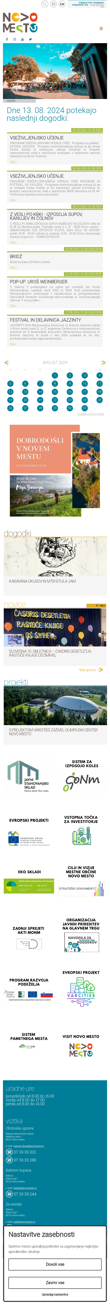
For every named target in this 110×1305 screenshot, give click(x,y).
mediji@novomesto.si (24, 1221)
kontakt (53, 4)
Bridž (16, 256)
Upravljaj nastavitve (55, 1294)
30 (70, 408)
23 (70, 400)
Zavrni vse (55, 1282)
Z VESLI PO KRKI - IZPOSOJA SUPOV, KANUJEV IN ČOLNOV (46, 216)
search (44, 4)
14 (40, 392)
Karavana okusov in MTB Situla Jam (42, 581)
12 (10, 392)
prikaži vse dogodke (90, 414)
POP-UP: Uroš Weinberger (38, 281)
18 (99, 392)
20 (25, 400)
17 (84, 392)
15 (55, 392)
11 (99, 383)
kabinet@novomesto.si (25, 1187)
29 (55, 408)
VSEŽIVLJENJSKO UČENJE (37, 138)
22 (55, 400)
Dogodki (11, 100)
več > (13, 161)
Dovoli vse (55, 1264)
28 (40, 408)
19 (10, 400)
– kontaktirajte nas (88, 4)
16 (70, 392)
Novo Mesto (29, 22)
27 (25, 408)
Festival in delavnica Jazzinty (45, 320)
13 (25, 392)
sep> (103, 363)
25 (99, 400)
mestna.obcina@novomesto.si (29, 1145)
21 (40, 400)
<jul (7, 363)
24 (84, 400)
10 (84, 383)
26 (10, 408)
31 (84, 408)
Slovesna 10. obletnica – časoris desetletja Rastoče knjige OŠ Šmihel (50, 653)
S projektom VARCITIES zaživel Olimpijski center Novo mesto (53, 732)
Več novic (87, 670)
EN (62, 4)
